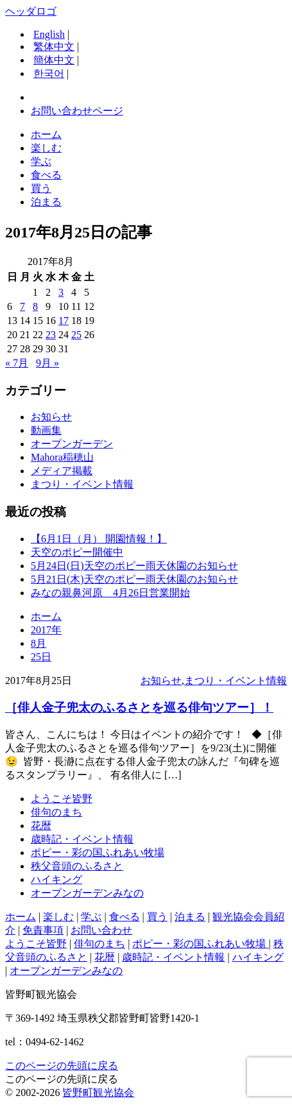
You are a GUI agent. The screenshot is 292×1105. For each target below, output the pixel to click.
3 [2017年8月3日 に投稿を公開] (61, 292)
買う (41, 188)
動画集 (46, 430)
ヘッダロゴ (30, 11)
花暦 (41, 825)
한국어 (48, 73)
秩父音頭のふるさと (77, 866)
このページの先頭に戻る (61, 1065)
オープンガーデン (72, 443)
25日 (41, 656)
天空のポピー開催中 (77, 552)
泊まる (46, 201)
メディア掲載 (61, 470)
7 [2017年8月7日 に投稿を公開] (22, 306)
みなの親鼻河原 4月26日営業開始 (110, 592)
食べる (46, 174)
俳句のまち (56, 812)
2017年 (46, 629)
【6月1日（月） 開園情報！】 (99, 538)
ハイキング (56, 879)
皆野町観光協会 (98, 1092)
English (49, 34)
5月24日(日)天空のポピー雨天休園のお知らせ (134, 565)
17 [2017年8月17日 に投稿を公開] (63, 320)
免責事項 (43, 930)
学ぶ (41, 161)
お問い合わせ (101, 930)
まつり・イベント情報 (82, 484)
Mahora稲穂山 (62, 457)
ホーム (46, 134)
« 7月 (16, 362)
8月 (38, 643)
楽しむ (46, 147)
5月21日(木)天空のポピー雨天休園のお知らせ (134, 579)
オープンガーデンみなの (87, 892)
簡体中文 (53, 60)
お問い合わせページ (77, 110)
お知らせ (51, 416)
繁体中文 (53, 46)
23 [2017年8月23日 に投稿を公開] (51, 334)
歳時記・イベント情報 (82, 839)
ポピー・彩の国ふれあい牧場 (97, 852)
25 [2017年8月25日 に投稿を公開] (76, 334)
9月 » (47, 362)
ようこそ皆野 (61, 798)
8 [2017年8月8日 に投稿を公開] (35, 306)
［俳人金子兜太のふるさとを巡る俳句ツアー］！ (139, 707)
